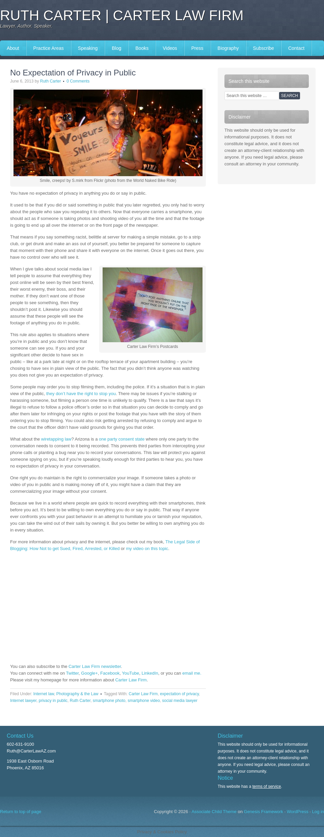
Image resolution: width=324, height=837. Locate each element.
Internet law (43, 693)
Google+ (89, 673)
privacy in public (53, 700)
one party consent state (122, 439)
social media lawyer (179, 700)
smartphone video (144, 700)
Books (141, 48)
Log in (318, 811)
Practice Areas (48, 48)
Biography (228, 48)
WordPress (297, 811)
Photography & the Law (77, 693)
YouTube (130, 673)
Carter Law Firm (130, 679)
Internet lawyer (23, 700)
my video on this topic (147, 548)
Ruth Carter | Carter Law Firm (122, 15)
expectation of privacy (179, 693)
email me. (191, 673)
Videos (170, 48)
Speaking (88, 48)
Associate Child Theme (213, 811)
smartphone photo (109, 700)
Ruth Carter (50, 81)
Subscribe (263, 48)
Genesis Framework (263, 811)
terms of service (266, 786)
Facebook (109, 673)
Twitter (72, 673)
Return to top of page (20, 811)
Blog (116, 48)
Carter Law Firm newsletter (95, 666)
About (13, 48)
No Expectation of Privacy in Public (73, 72)
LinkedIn (150, 673)
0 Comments (77, 81)
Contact (296, 48)
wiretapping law (56, 439)
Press (197, 48)
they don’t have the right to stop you (81, 393)
